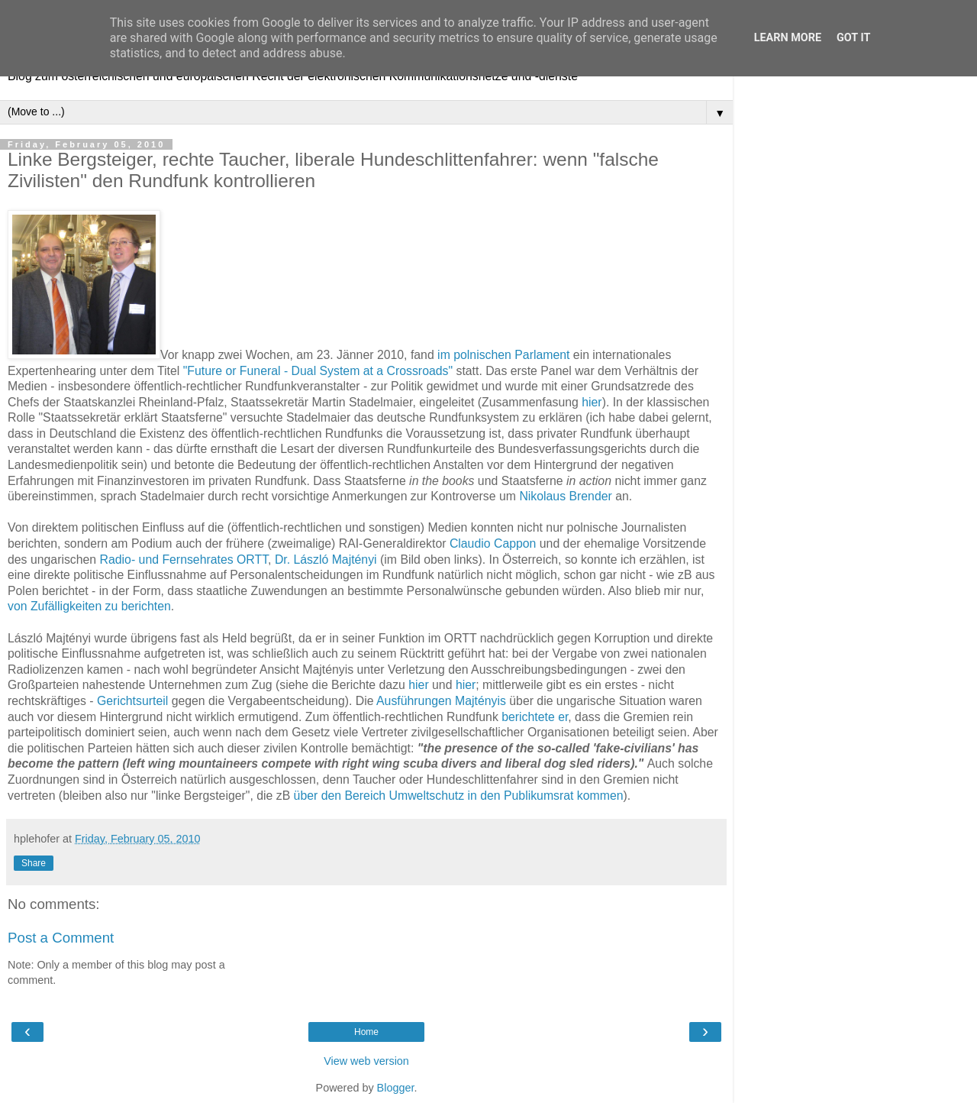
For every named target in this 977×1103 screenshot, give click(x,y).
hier (591, 402)
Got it (853, 37)
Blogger (395, 1088)
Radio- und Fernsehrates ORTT (184, 559)
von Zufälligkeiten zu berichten (89, 606)
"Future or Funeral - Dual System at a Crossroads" (318, 370)
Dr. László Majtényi (326, 559)
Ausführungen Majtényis (441, 700)
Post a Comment (61, 938)
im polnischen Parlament (503, 354)
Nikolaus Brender (565, 496)
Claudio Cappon (493, 543)
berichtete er (534, 716)
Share (33, 863)
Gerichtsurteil (132, 700)
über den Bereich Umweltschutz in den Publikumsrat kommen (459, 795)
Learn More (787, 37)
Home (366, 1032)
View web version (366, 1061)
